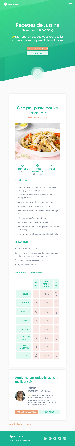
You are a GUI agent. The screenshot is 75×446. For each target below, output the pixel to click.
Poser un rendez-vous (38, 48)
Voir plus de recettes (20, 424)
